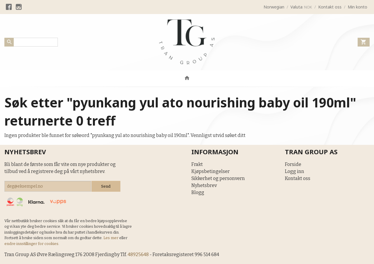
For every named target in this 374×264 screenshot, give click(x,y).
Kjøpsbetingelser (210, 171)
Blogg (197, 192)
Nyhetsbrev (204, 185)
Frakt (197, 164)
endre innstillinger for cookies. (31, 243)
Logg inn (294, 171)
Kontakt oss (297, 178)
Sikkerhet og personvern (218, 178)
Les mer (111, 238)
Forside (293, 164)
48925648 (138, 254)
